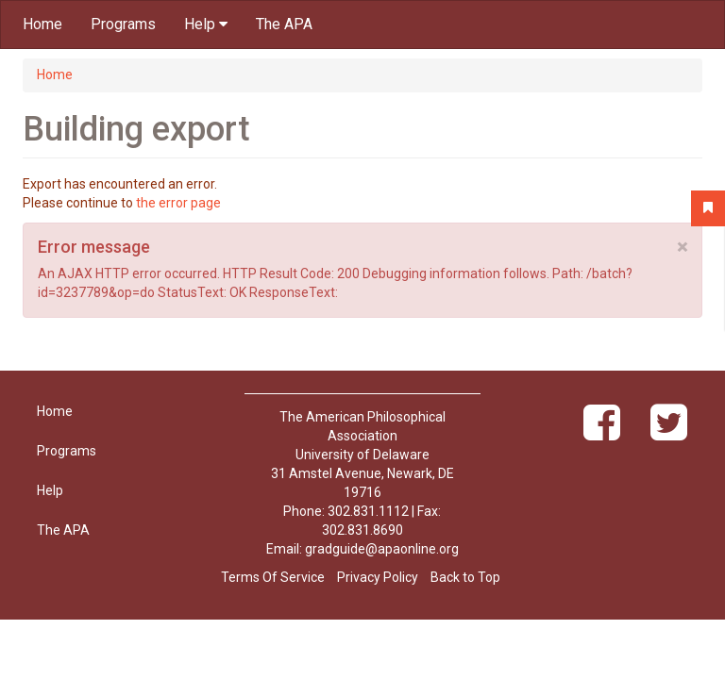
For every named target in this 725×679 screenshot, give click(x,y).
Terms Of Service (273, 577)
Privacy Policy (377, 577)
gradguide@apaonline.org (382, 548)
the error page (178, 202)
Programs (123, 24)
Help (206, 24)
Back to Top (465, 577)
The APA (284, 24)
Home (42, 24)
